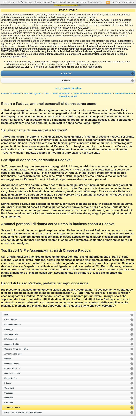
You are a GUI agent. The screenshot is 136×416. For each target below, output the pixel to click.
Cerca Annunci (10, 320)
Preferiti (7, 359)
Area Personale (11, 334)
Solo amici (16, 93)
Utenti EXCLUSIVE (12, 373)
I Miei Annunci (10, 339)
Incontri (5, 93)
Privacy (7, 383)
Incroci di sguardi (32, 93)
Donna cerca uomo (61, 93)
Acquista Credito (11, 344)
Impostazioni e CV (12, 368)
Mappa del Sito (10, 378)
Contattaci (8, 403)
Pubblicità (8, 398)
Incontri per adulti (68, 96)
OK (108, 2)
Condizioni (9, 388)
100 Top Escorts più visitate (68, 88)
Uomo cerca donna (103, 93)
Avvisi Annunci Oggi (13, 354)
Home (6, 315)
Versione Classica (12, 408)
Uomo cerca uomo (124, 93)
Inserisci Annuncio (12, 325)
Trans (46, 93)
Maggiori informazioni (123, 2)
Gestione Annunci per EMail (16, 349)
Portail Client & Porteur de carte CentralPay (23, 412)
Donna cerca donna (82, 93)
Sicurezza (8, 393)
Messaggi (8, 329)
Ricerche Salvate (11, 364)
